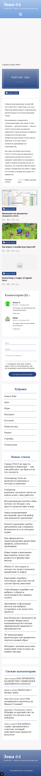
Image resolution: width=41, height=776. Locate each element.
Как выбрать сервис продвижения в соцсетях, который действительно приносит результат (17, 729)
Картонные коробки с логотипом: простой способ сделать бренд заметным (19, 581)
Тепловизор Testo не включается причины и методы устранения (16, 481)
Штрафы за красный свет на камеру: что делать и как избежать (19, 715)
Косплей (9, 420)
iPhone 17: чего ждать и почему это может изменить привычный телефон (19, 569)
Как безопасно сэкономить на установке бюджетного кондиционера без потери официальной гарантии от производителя (20, 623)
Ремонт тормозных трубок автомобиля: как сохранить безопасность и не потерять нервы (19, 528)
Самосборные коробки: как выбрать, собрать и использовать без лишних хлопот (18, 593)
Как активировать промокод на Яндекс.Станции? (18, 701)
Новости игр (11, 426)
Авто (6, 402)
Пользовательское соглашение (21, 771)
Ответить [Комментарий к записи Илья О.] (16, 313)
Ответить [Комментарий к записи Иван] (16, 329)
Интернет (9, 414)
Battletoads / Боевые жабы (18, 691)
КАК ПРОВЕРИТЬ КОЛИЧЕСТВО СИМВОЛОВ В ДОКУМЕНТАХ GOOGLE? (19, 681)
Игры (7, 408)
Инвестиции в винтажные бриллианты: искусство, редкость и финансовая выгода (18, 556)
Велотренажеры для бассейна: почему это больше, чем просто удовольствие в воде (20, 504)
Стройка (8, 438)
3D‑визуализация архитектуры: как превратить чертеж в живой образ (19, 637)
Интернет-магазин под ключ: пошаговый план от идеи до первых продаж (19, 649)
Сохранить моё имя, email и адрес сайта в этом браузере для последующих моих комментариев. (20, 366)
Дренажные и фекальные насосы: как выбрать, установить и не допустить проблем (18, 607)
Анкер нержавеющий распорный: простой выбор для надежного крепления (19, 515)
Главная (5, 65)
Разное (7, 432)
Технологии (10, 444)
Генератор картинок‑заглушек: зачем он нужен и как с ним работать (20, 492)
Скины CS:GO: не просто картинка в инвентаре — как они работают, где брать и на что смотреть (19, 468)
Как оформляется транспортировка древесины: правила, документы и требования (20, 542)
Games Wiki (14, 65)
